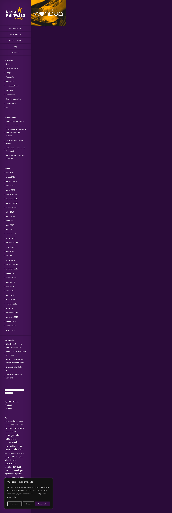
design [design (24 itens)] (18, 449)
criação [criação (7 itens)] (12, 431)
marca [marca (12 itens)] (20, 476)
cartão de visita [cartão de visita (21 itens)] (14, 428)
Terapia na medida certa (15, 362)
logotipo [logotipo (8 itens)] (18, 473)
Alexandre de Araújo (13, 359)
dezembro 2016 (12, 242)
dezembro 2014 (12, 312)
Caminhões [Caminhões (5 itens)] (18, 424)
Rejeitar (28, 504)
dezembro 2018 (12, 199)
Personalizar (14, 504)
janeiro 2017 (10, 238)
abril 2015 (10, 295)
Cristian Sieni (11, 367)
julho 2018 (10, 212)
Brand (8, 64)
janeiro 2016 (10, 260)
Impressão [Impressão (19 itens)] (11, 470)
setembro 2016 (11, 247)
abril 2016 (10, 256)
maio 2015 (10, 291)
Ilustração (9, 90)
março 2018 (10, 216)
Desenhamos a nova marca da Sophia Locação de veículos (16, 132)
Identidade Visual (12, 86)
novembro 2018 (12, 203)
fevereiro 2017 (11, 234)
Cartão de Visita (12, 68)
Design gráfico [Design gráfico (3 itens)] (19, 453)
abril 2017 (10, 229)
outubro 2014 (11, 321)
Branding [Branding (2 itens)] (7, 424)
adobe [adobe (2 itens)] (6, 421)
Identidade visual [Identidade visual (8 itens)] (13, 466)
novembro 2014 (12, 317)
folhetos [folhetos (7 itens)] (15, 456)
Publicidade (10, 94)
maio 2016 (10, 251)
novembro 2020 (12, 181)
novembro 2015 (12, 269)
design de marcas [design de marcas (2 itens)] (9, 453)
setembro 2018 (11, 207)
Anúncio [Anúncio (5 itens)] (11, 421)
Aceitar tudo (42, 504)
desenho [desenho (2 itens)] (11, 450)
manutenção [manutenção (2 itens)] (13, 477)
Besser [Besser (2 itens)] (17, 421)
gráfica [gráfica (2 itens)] (21, 457)
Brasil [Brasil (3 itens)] (12, 425)
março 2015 (10, 299)
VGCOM (9, 378)
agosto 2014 (10, 330)
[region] (28, 493)
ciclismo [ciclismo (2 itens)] (7, 431)
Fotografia (10, 77)
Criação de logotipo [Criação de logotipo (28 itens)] (12, 436)
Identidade (10, 81)
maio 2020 (10, 186)
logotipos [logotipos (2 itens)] (7, 477)
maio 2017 (10, 225)
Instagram (8, 408)
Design (8, 73)
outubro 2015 (11, 273)
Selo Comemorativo (13, 99)
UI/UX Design (11, 103)
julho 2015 (10, 286)
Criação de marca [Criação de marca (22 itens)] (12, 443)
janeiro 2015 (10, 308)
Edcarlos (9, 344)
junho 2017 (10, 221)
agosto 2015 (10, 282)
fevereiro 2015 (11, 304)
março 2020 (10, 190)
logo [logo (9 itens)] (20, 470)
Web (8, 108)
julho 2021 (10, 172)
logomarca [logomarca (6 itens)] (9, 474)
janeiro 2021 (10, 177)
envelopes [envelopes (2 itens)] (7, 457)
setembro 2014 (11, 326)
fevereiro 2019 (11, 194)
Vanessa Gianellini (12, 374)
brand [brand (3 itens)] (21, 421)
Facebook (8, 405)
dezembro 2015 (12, 264)
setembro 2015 (11, 277)
